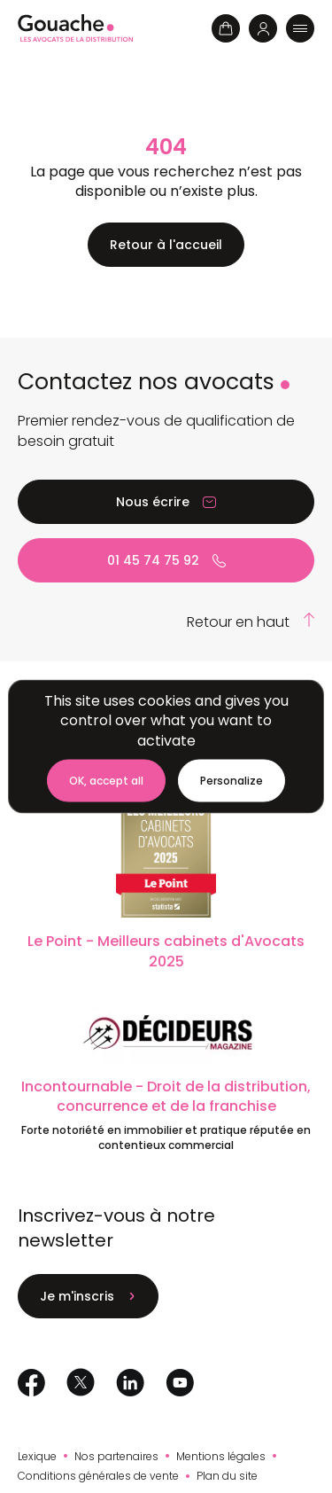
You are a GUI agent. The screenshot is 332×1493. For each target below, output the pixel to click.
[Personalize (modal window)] (231, 781)
